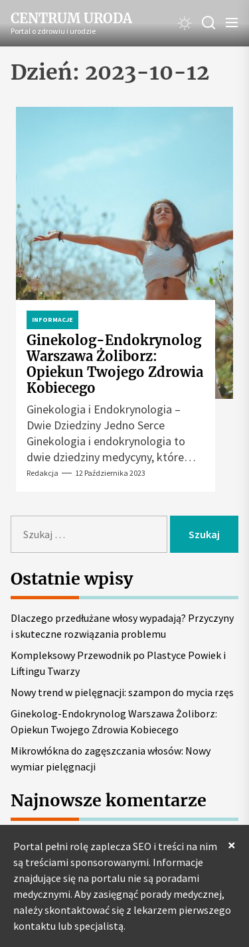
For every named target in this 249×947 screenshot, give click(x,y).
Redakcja (42, 473)
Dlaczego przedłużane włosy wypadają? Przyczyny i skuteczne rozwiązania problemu (122, 625)
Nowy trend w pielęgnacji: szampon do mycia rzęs (122, 692)
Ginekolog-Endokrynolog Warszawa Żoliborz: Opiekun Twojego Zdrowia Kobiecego (115, 364)
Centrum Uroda (71, 19)
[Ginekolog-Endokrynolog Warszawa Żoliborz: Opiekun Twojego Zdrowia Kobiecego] (124, 253)
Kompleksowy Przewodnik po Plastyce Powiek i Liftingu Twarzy (118, 663)
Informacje (52, 319)
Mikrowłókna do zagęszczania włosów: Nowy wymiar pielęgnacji (110, 758)
